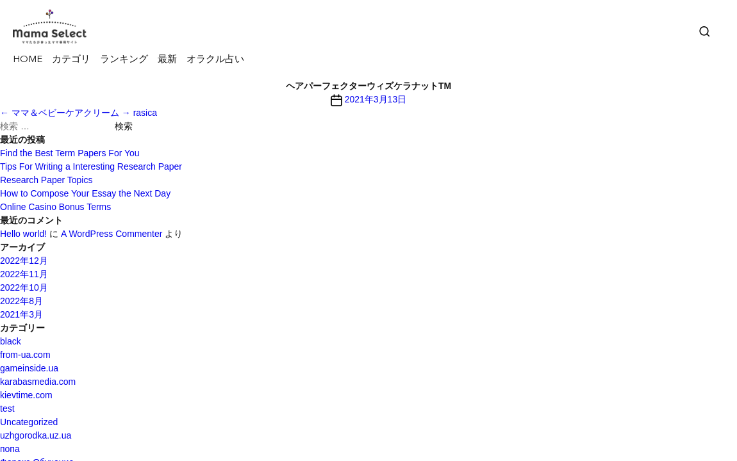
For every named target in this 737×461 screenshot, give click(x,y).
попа (10, 449)
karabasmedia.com (38, 381)
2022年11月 (24, 274)
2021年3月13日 (376, 99)
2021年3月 (21, 314)
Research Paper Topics (46, 180)
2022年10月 (24, 287)
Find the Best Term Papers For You (70, 153)
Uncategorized (29, 422)
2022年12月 (24, 260)
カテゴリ (71, 60)
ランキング (124, 60)
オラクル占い (215, 60)
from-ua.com (25, 355)
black (10, 341)
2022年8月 (21, 301)
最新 (167, 60)
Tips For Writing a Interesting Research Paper (91, 166)
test (7, 408)
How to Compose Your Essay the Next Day (85, 193)
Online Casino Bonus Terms (55, 207)
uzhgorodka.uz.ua (35, 435)
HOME (27, 60)
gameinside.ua (29, 368)
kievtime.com (26, 395)
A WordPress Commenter (111, 234)
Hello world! (23, 234)
